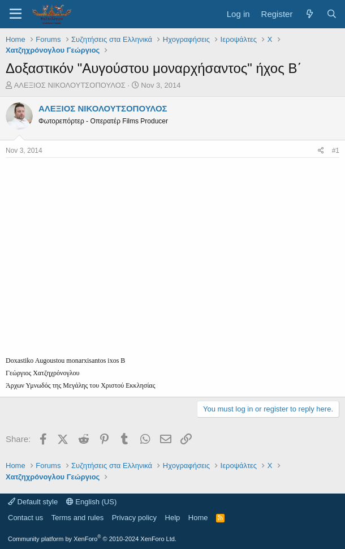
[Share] (321, 150)
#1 (335, 151)
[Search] (332, 13)
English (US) (91, 501)
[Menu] (15, 14)
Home (198, 517)
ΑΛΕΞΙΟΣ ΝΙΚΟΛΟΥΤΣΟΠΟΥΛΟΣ (70, 85)
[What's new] (309, 13)
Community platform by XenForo (92, 538)
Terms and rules (77, 517)
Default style (33, 501)
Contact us (25, 517)
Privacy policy (134, 517)
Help (172, 517)
